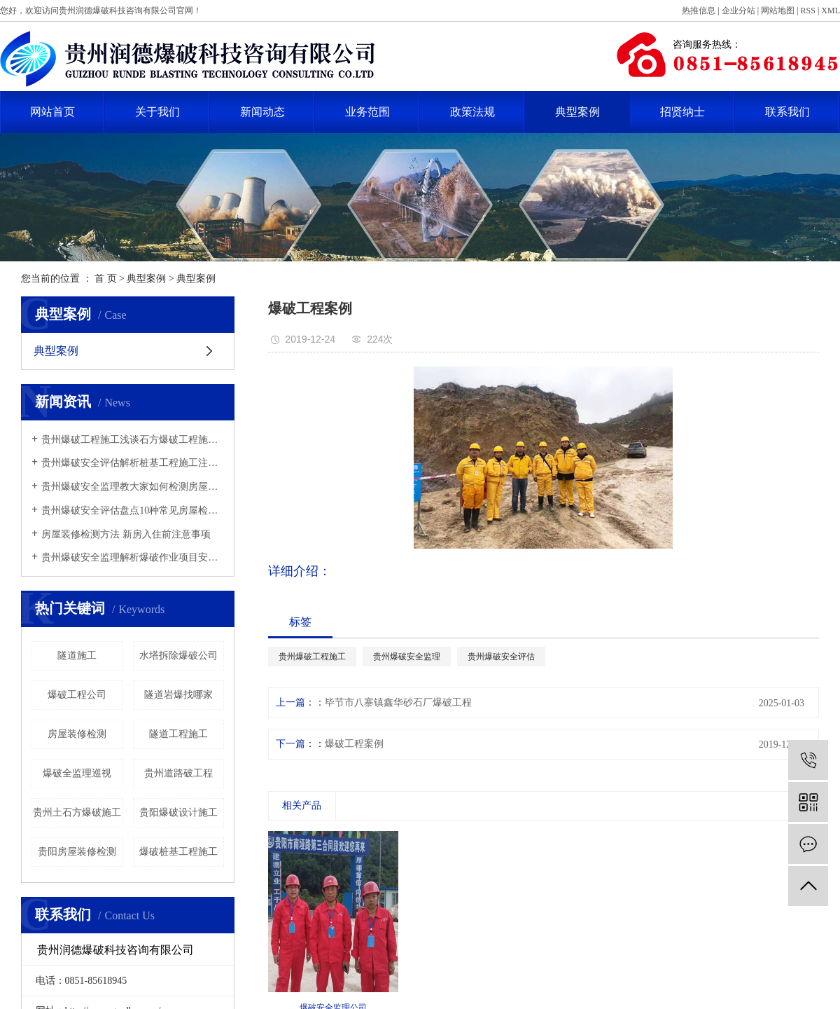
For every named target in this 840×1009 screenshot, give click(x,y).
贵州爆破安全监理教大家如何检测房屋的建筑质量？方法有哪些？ (132, 486)
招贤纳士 (682, 112)
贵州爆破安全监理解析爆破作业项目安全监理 (132, 557)
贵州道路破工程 (178, 773)
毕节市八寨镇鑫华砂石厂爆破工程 (398, 702)
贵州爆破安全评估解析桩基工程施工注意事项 (132, 463)
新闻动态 (262, 112)
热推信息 (698, 10)
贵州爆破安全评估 (501, 656)
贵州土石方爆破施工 (77, 812)
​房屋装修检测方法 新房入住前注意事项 (126, 534)
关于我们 (157, 112)
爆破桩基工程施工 (178, 851)
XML (830, 10)
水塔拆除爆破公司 (178, 655)
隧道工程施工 (178, 734)
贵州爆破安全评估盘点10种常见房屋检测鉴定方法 (132, 510)
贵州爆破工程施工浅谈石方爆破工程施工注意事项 (132, 439)
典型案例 (577, 112)
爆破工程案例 (354, 744)
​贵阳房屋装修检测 (77, 851)
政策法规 (472, 112)
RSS (808, 10)
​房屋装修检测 (77, 734)
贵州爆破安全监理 (406, 656)
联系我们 (787, 112)
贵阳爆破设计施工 (178, 812)
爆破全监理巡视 (77, 773)
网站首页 (52, 112)
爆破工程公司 (77, 694)
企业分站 (738, 10)
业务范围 (367, 112)
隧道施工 (77, 655)
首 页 (105, 278)
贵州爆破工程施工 (312, 656)
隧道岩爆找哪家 (178, 694)
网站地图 (777, 10)
